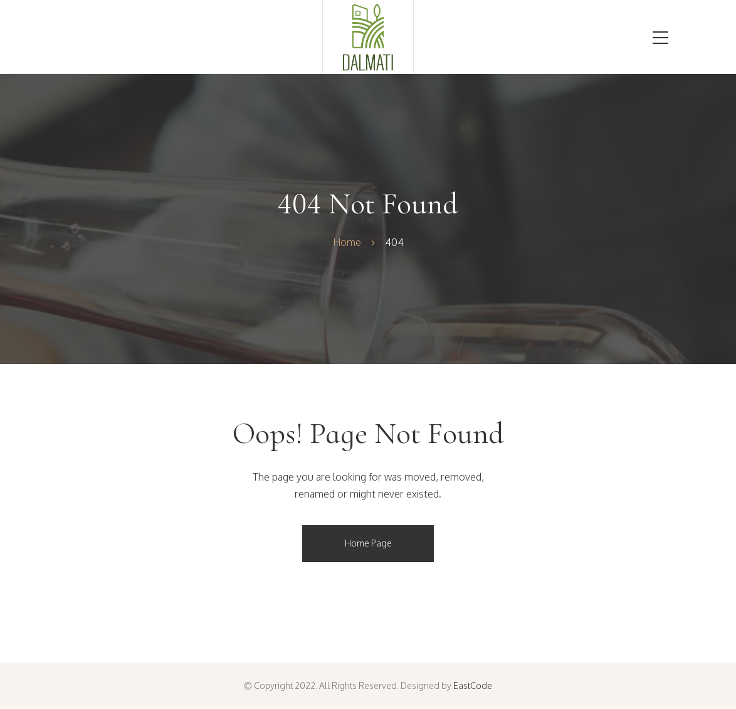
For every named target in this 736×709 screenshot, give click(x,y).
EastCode (472, 685)
